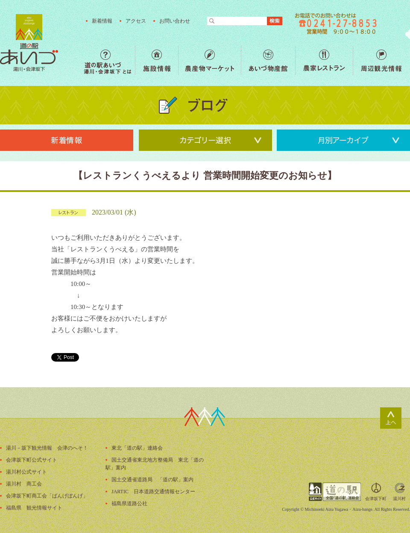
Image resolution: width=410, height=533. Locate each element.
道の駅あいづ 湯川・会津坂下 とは (109, 60)
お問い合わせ (174, 21)
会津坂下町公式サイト (31, 460)
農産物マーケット (209, 60)
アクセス (136, 21)
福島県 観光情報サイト (34, 508)
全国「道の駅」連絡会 (335, 492)
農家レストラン (324, 60)
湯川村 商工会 (24, 484)
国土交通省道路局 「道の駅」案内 (152, 480)
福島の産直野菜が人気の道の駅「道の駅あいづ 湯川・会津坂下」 (29, 42)
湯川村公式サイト (26, 472)
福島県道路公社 (129, 503)
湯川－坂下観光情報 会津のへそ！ (47, 448)
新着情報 (102, 21)
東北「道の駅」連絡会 (137, 448)
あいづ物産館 (268, 60)
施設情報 (156, 60)
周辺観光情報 (381, 60)
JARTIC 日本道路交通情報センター (153, 492)
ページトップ (390, 418)
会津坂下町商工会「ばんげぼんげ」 (47, 496)
